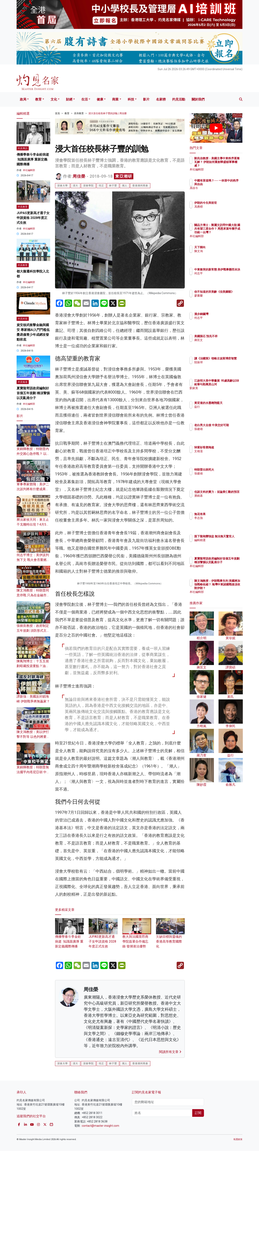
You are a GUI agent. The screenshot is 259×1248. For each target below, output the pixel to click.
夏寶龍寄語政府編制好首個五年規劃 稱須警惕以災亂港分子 (33, 393)
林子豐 (113, 185)
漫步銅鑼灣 (225, 314)
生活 (84, 99)
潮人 (124, 185)
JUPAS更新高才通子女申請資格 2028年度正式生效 (103, 1033)
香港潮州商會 (140, 185)
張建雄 (222, 432)
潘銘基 (222, 499)
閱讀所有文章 (170, 1149)
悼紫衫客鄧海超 (228, 447)
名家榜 (161, 99)
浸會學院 (88, 185)
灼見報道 (23, 382)
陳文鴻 (222, 251)
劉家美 (222, 391)
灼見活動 (178, 99)
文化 (54, 99)
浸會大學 (62, 185)
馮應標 (222, 206)
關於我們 (198, 99)
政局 (23, 99)
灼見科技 (23, 318)
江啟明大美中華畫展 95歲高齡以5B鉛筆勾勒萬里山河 (229, 384)
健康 (100, 99)
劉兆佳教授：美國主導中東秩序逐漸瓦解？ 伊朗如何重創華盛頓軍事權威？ (229, 166)
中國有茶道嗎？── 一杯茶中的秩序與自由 (229, 184)
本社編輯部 (29, 170)
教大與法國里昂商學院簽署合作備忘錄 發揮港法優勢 (136, 1033)
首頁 (57, 113)
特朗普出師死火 (228, 469)
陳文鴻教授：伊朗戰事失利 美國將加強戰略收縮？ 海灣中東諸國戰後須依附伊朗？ (229, 588)
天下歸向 (223, 247)
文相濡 (222, 451)
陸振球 (222, 365)
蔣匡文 (222, 343)
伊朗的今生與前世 (229, 202)
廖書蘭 (222, 299)
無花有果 (223, 514)
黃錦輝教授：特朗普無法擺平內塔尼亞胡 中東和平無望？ (33, 772)
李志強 (222, 517)
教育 (38, 99)
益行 (221, 410)
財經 (69, 99)
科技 (131, 99)
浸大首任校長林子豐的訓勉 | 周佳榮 (107, 113)
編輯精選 (223, 543)
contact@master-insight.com (100, 1223)
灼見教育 (23, 206)
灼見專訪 (23, 148)
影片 (146, 99)
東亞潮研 (123, 176)
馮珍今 (222, 191)
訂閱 (198, 1210)
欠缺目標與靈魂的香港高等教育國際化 (170, 1033)
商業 (115, 99)
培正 (101, 185)
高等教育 (79, 113)
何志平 (222, 277)
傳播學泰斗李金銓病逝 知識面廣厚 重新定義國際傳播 (69, 1033)
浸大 (75, 185)
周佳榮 (79, 176)
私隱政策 (238, 1236)
